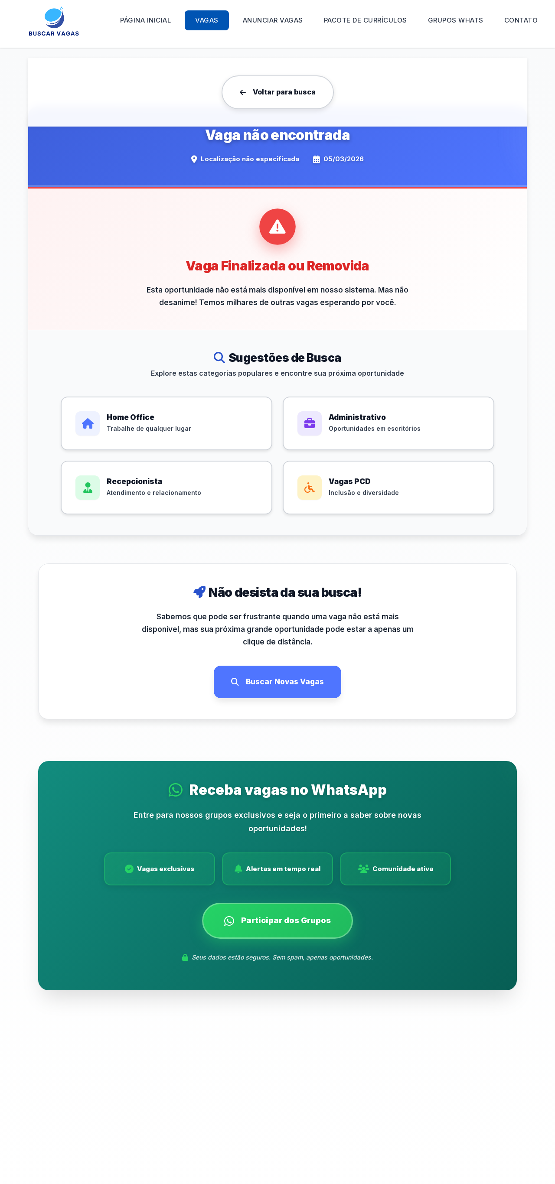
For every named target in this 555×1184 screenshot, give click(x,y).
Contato (521, 20)
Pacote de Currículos (365, 20)
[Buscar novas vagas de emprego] (277, 682)
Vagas (207, 20)
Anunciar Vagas (273, 20)
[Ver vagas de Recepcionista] (166, 487)
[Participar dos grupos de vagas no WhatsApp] (277, 925)
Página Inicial (145, 20)
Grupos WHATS (455, 20)
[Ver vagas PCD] (388, 487)
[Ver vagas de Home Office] (166, 423)
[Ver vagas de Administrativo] (388, 423)
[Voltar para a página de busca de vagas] (278, 92)
